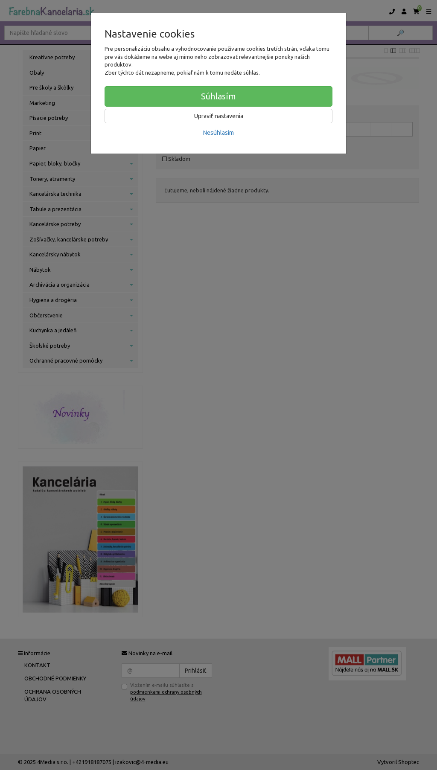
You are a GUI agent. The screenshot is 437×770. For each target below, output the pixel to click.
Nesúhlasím (218, 132)
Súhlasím (218, 96)
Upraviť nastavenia (218, 116)
